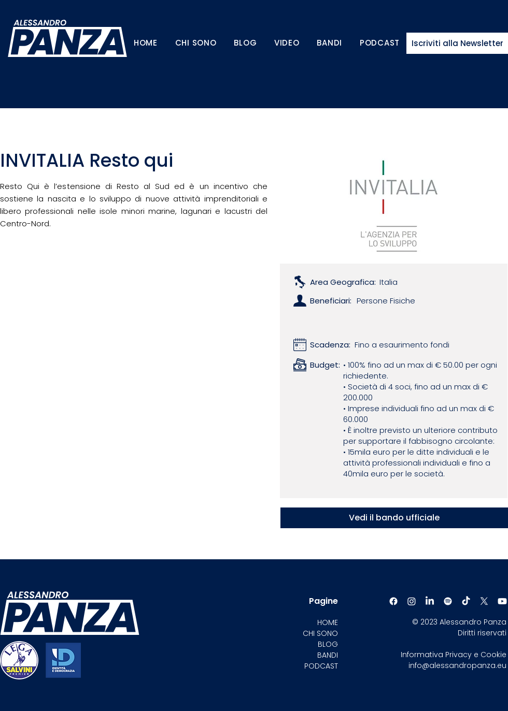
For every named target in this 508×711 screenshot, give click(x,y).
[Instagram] (411, 601)
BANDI (327, 655)
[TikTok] (466, 601)
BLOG (328, 644)
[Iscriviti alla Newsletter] (457, 43)
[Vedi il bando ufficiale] (394, 517)
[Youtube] (502, 601)
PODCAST (321, 666)
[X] (484, 601)
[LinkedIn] (430, 601)
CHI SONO (320, 633)
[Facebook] (393, 601)
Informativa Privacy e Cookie (453, 654)
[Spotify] (448, 601)
